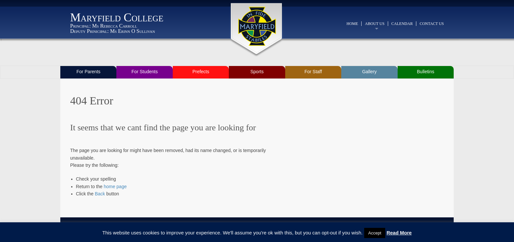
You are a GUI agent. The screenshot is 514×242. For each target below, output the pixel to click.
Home (352, 23)
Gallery (369, 71)
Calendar (402, 23)
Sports (257, 71)
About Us (374, 23)
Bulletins (425, 71)
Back (100, 193)
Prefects (200, 71)
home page (115, 186)
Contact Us (432, 23)
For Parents (88, 71)
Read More (399, 232)
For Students (144, 71)
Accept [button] (374, 233)
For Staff (313, 71)
